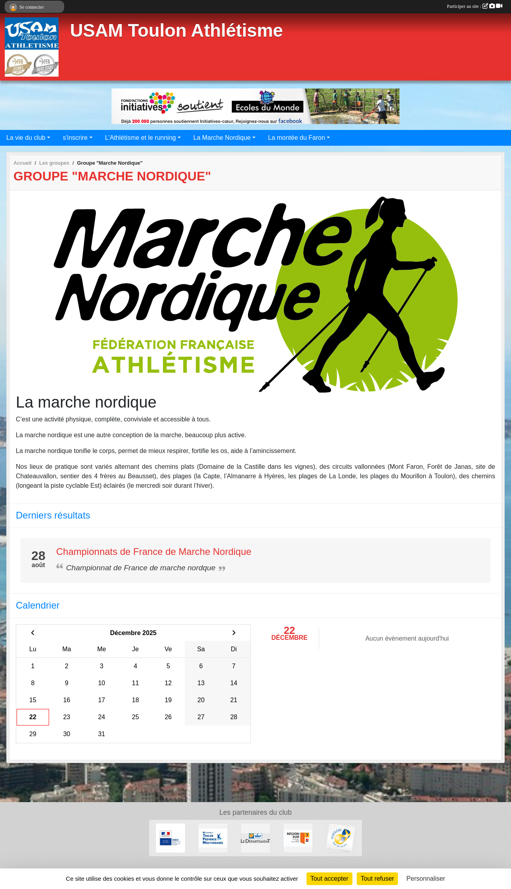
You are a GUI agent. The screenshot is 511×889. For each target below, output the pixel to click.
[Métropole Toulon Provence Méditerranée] (213, 837)
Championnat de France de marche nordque (141, 568)
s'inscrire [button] (75, 137)
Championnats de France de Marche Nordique (154, 551)
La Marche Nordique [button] (222, 137)
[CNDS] (170, 837)
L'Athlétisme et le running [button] (140, 137)
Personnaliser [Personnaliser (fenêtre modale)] (426, 878)
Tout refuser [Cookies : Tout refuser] (377, 878)
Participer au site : (474, 6)
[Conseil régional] (298, 837)
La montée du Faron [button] (296, 137)
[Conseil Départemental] (255, 837)
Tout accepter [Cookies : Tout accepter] (329, 878)
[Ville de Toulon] (341, 837)
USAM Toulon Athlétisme (176, 31)
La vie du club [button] (25, 137)
